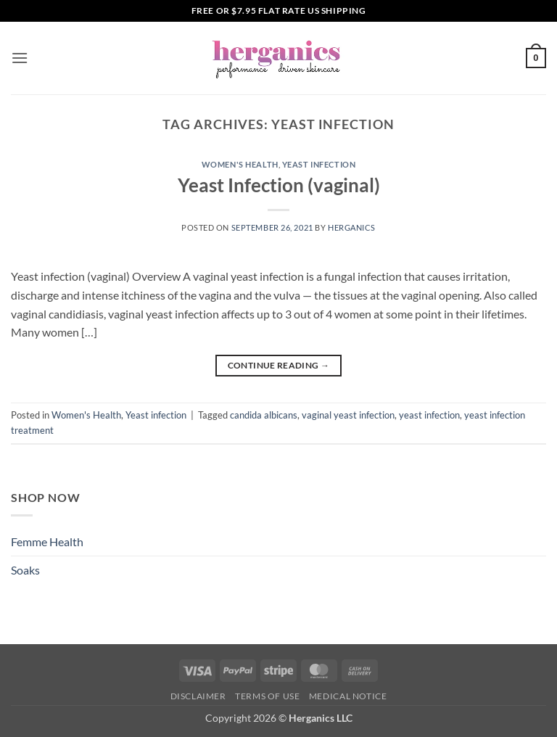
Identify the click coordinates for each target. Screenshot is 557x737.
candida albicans (263, 415)
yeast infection (429, 415)
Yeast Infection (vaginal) (279, 185)
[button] (19, 57)
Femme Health (47, 541)
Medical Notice (348, 696)
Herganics (352, 227)
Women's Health (240, 164)
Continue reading (279, 365)
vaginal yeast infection (348, 415)
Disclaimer (198, 696)
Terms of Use (267, 696)
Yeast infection (318, 164)
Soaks (25, 570)
